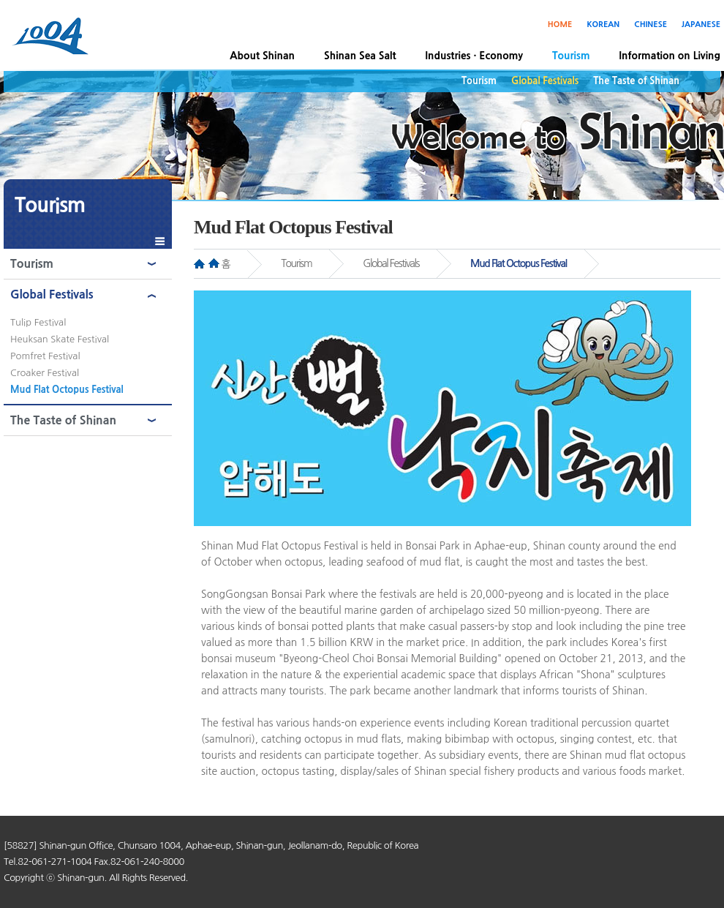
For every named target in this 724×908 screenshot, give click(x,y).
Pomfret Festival (45, 356)
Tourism (571, 55)
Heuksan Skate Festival (59, 339)
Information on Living (669, 55)
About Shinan (262, 55)
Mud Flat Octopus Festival (67, 389)
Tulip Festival (38, 322)
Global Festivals (544, 81)
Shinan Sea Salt (360, 55)
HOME (560, 24)
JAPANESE (701, 24)
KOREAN (603, 24)
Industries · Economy (474, 55)
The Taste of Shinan (636, 81)
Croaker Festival (44, 373)
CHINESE (650, 24)
